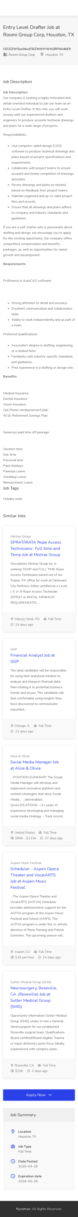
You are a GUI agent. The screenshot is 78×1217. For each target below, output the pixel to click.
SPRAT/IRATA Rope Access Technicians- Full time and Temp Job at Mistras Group (35, 548)
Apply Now (39, 1094)
